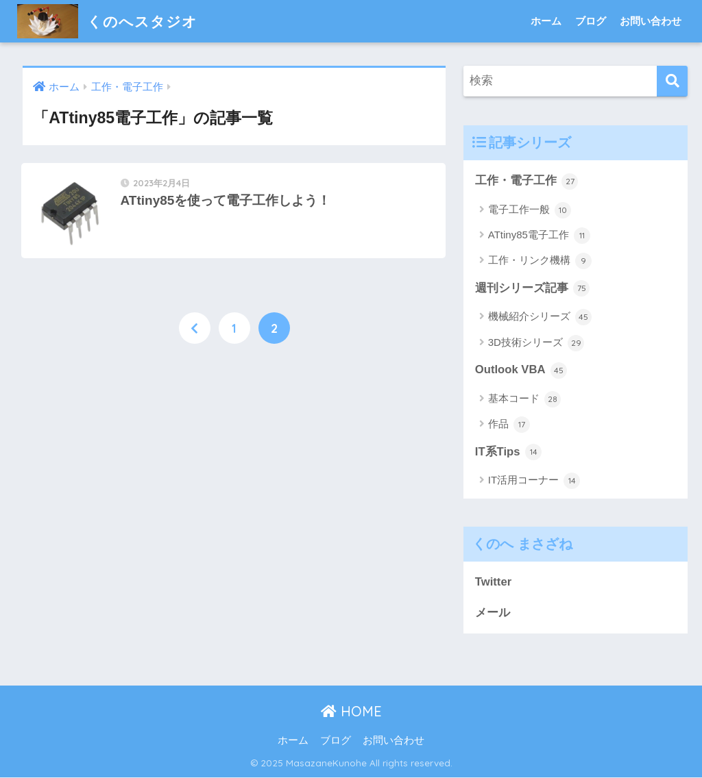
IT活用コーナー (534, 481)
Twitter (493, 582)
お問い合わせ (650, 21)
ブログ (590, 21)
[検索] (672, 81)
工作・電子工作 (527, 181)
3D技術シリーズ (536, 343)
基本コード (524, 399)
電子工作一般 (529, 210)
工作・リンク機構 (540, 261)
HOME (351, 712)
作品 (509, 425)
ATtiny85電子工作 (539, 235)
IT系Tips (508, 452)
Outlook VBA (521, 370)
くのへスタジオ (112, 21)
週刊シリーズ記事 (532, 289)
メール (492, 613)
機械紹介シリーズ (540, 318)
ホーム (546, 21)
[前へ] (194, 329)
